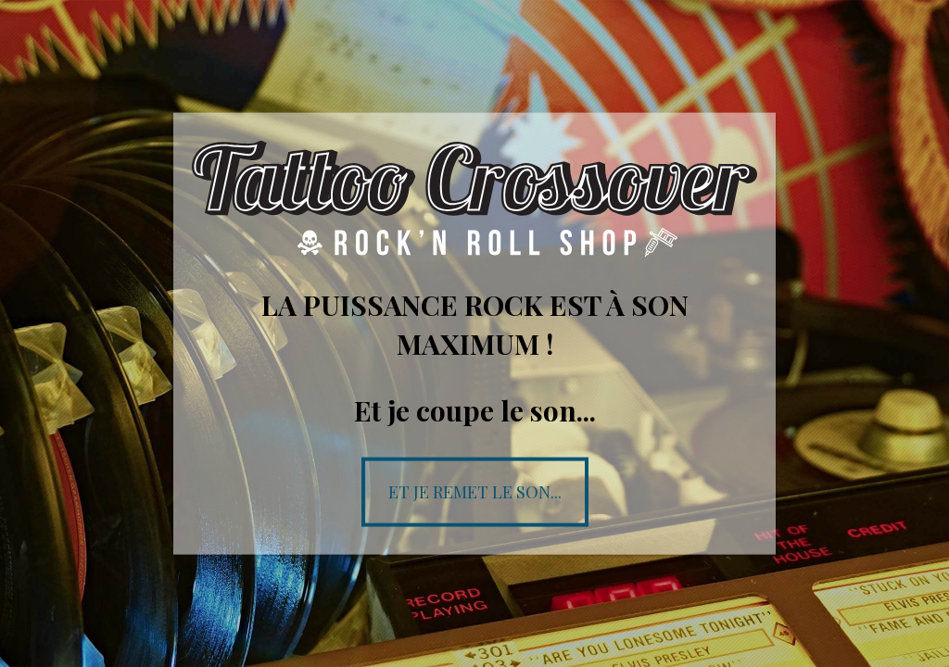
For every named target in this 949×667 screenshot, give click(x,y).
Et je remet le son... (475, 491)
